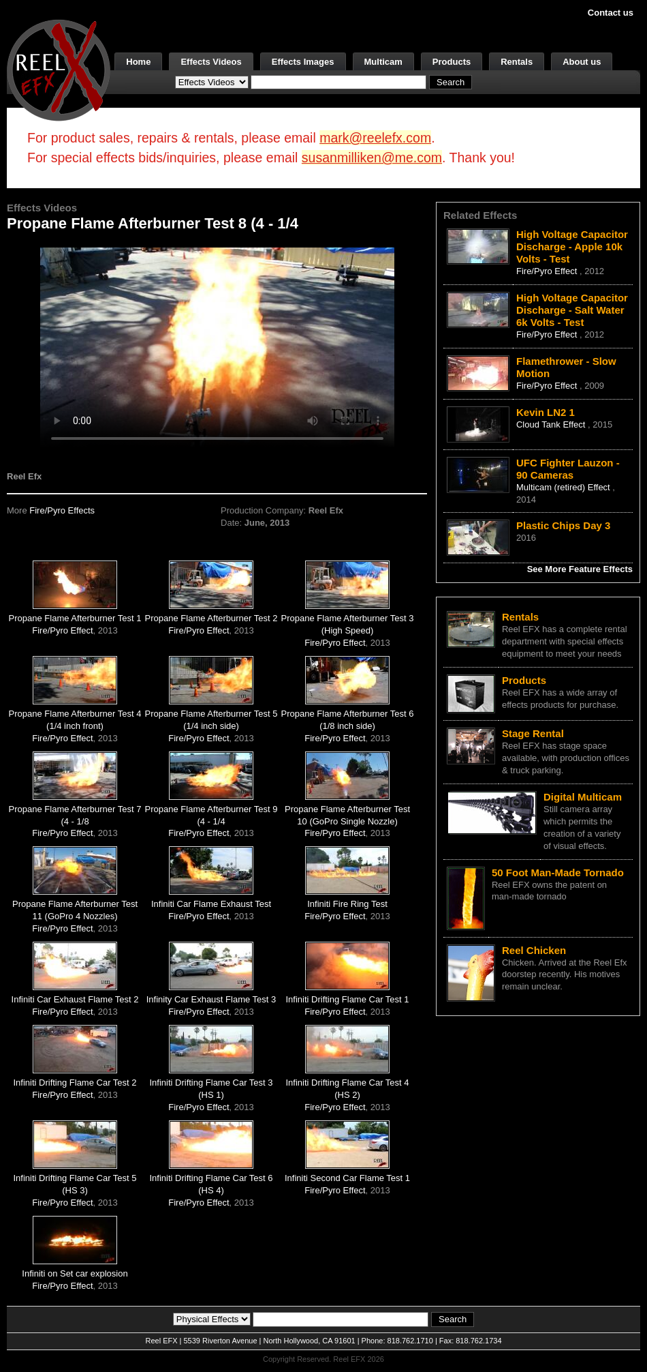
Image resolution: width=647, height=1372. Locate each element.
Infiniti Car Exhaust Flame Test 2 (75, 999)
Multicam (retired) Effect (564, 487)
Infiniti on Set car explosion (74, 1273)
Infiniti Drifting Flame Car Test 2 (74, 1082)
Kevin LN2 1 (545, 412)
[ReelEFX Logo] (58, 69)
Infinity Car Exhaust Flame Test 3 (211, 999)
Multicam (383, 62)
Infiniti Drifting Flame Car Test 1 (347, 999)
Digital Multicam (582, 797)
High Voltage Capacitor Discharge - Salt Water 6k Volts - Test (572, 310)
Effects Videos (210, 62)
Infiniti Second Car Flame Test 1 (347, 1178)
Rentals (517, 62)
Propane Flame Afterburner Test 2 (211, 618)
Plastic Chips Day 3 (563, 525)
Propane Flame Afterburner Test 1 (75, 618)
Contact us (610, 13)
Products (451, 62)
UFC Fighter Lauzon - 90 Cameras (568, 469)
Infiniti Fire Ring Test (347, 904)
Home (138, 62)
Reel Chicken (534, 950)
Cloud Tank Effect (552, 424)
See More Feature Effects (580, 569)
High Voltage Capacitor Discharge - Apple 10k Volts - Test (572, 246)
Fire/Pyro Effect (62, 630)
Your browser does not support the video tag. (217, 346)
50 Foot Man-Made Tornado (558, 872)
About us (582, 62)
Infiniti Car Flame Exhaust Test (211, 904)
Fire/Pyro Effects (62, 510)
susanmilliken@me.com (372, 157)
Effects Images (303, 62)
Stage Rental (533, 733)
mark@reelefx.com (375, 137)
